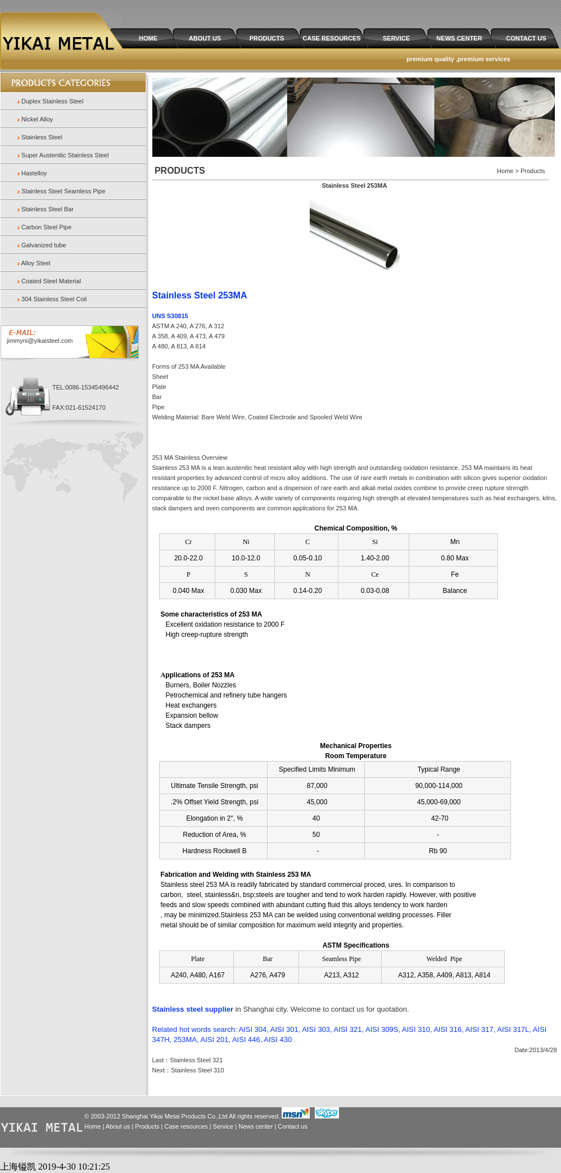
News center (255, 1126)
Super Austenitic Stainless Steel (64, 155)
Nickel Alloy (37, 119)
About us (118, 1126)
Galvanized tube (43, 245)
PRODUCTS (267, 38)
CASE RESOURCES (331, 38)
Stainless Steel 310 (197, 1070)
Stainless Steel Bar (47, 209)
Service (223, 1126)
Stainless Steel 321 (196, 1060)
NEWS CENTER (459, 38)
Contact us (292, 1126)
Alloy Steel (35, 263)
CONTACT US (526, 38)
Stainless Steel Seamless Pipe (63, 191)
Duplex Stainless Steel (52, 101)
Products (147, 1126)
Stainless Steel (41, 137)
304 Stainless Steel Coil (54, 299)
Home (92, 1126)
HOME (148, 38)
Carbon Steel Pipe (46, 227)
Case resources (186, 1126)
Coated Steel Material (51, 281)
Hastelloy (34, 173)
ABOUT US (205, 38)
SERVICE (396, 38)
